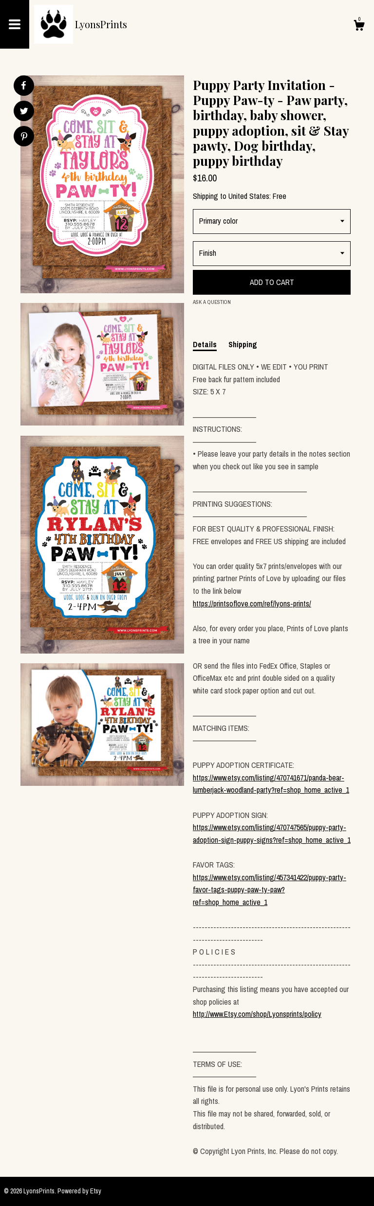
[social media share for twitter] (24, 112)
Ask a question (212, 302)
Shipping (242, 344)
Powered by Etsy (79, 1191)
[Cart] (359, 26)
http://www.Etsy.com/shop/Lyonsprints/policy (257, 1014)
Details (205, 344)
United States (248, 196)
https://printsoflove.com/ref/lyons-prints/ (252, 603)
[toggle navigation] (14, 24)
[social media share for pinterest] (24, 137)
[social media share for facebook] (23, 85)
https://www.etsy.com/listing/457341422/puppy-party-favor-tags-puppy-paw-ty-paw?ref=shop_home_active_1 (269, 889)
